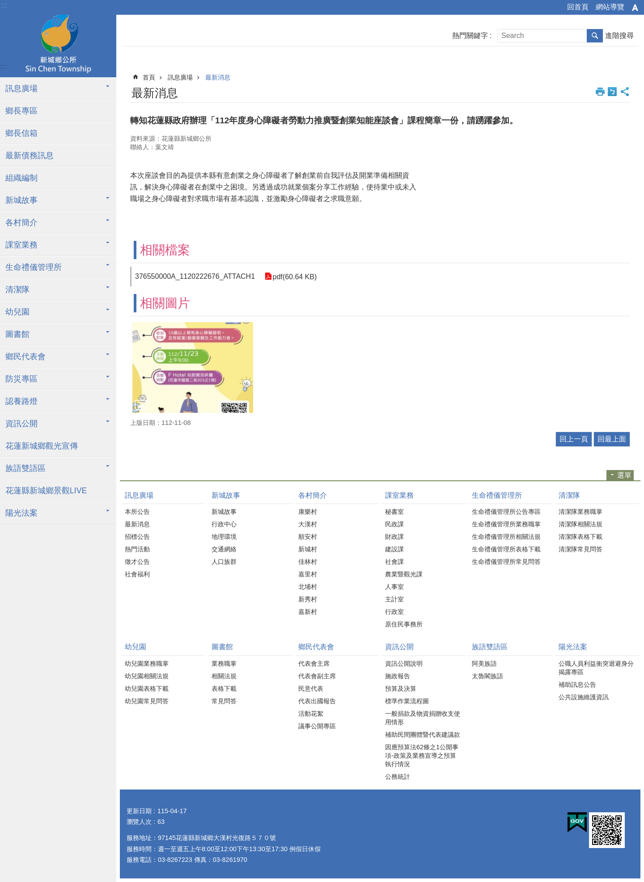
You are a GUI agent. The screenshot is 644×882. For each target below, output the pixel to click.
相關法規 (224, 676)
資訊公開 (21, 423)
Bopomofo (612, 91)
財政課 (394, 536)
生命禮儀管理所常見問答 (506, 561)
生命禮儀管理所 (33, 267)
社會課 (394, 561)
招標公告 (137, 536)
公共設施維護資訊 (584, 697)
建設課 (394, 549)
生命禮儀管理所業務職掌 (506, 524)
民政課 (394, 524)
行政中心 (224, 524)
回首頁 (578, 7)
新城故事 (21, 200)
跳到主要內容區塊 (4, 4)
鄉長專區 (21, 110)
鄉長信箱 (21, 133)
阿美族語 (484, 663)
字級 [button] (635, 7)
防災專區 (21, 378)
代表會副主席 (317, 676)
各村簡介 (21, 222)
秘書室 (394, 511)
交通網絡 (224, 549)
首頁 (149, 77)
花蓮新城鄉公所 (58, 46)
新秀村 (307, 599)
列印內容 (600, 91)
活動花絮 (310, 713)
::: (4, 5)
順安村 (307, 536)
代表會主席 (314, 663)
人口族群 (224, 561)
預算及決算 (400, 688)
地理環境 (224, 536)
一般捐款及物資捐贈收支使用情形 (422, 718)
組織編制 (21, 177)
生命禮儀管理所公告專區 (506, 511)
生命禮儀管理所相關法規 (506, 536)
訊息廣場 (21, 88)
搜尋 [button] (595, 35)
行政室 (394, 611)
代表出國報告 (317, 701)
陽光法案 (21, 512)
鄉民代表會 (25, 356)
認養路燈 (21, 401)
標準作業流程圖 (407, 701)
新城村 (307, 549)
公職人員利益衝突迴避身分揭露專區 (596, 668)
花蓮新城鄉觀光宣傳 (41, 445)
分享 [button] (624, 91)
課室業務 (21, 244)
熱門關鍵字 (470, 35)
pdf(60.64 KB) (294, 276)
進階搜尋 (619, 35)
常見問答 (224, 701)
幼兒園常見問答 (147, 701)
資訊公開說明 (404, 663)
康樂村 (307, 511)
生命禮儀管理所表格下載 (506, 549)
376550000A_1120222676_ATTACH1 (195, 276)
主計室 (394, 599)
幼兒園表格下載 (147, 688)
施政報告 (397, 676)
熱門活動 (137, 549)
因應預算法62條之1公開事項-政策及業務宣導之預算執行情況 (421, 755)
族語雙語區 (25, 468)
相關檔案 (165, 250)
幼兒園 (17, 311)
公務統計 (397, 776)
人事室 (394, 586)
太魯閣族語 (487, 676)
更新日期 (139, 811)
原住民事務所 (404, 624)
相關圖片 (165, 303)
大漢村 (307, 524)
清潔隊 (17, 289)
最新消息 (217, 77)
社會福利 (137, 574)
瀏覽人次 (139, 821)
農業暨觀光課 (404, 574)
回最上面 (611, 439)
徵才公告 (137, 561)
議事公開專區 (317, 726)
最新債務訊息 (29, 155)
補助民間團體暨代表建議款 (422, 734)
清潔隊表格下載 (580, 536)
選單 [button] (624, 475)
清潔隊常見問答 (580, 549)
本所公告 (137, 511)
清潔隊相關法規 (580, 524)
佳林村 (307, 561)
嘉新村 (307, 611)
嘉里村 (307, 574)
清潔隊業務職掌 (580, 511)
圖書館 (17, 334)
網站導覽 (610, 7)
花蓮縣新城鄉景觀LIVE (46, 490)
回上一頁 (573, 439)
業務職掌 (224, 663)
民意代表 (310, 688)
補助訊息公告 (577, 684)
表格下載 (224, 688)
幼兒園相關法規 (147, 676)
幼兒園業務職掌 (147, 663)
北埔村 (307, 586)
